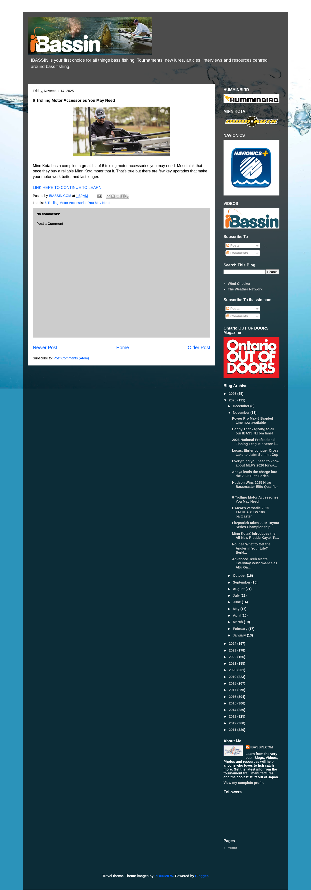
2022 (233, 657)
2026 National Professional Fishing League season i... (255, 442)
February (240, 629)
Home (122, 347)
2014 (233, 710)
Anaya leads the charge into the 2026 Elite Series (254, 474)
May (236, 609)
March (238, 622)
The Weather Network (245, 289)
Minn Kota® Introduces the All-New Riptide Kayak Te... (255, 536)
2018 (233, 683)
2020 (233, 670)
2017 (233, 690)
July (237, 595)
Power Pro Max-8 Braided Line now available (252, 420)
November (241, 413)
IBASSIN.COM (60, 196)
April (237, 615)
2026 (233, 394)
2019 (233, 677)
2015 (233, 703)
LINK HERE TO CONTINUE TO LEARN (67, 188)
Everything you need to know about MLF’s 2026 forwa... (255, 463)
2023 (233, 650)
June (237, 602)
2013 (233, 716)
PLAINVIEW (164, 876)
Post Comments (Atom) (71, 358)
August (239, 589)
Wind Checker (239, 284)
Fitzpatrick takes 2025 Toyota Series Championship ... (255, 525)
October (240, 575)
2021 (233, 663)
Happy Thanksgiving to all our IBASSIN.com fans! (253, 431)
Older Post (199, 347)
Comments (237, 253)
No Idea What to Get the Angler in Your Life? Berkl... (251, 548)
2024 (233, 643)
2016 (233, 697)
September (242, 582)
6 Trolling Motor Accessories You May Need (77, 203)
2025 (233, 400)
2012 (233, 723)
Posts (233, 245)
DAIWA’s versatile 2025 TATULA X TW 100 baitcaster (250, 512)
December (241, 406)
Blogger (201, 876)
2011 (233, 730)
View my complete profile (244, 783)
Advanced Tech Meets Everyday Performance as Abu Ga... (254, 563)
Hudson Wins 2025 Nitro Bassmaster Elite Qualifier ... (255, 487)
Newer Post (45, 347)
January (240, 635)
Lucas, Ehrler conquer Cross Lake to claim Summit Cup (255, 453)
